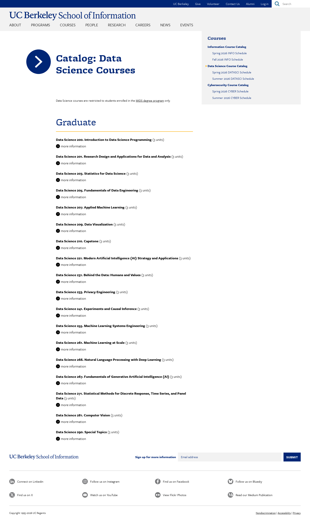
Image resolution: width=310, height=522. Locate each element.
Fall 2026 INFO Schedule (227, 59)
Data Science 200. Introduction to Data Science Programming (104, 139)
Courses (68, 24)
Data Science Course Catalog (227, 66)
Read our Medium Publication (254, 495)
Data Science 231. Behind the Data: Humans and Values (98, 274)
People (91, 24)
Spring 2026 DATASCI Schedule (231, 72)
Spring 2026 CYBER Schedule (230, 91)
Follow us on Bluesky (249, 481)
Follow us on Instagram (104, 481)
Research (117, 24)
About (15, 24)
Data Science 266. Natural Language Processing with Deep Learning (108, 359)
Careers (142, 24)
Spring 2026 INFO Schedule (229, 53)
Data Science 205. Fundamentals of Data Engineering (97, 190)
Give (198, 4)
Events (186, 24)
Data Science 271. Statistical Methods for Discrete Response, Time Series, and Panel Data (121, 396)
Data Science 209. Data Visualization (84, 224)
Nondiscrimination (266, 513)
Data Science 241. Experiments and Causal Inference (96, 308)
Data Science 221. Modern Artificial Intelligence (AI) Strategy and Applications (117, 258)
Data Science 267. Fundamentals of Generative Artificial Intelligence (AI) (112, 376)
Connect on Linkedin (30, 481)
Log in (264, 4)
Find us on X (25, 495)
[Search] (291, 4)
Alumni (250, 4)
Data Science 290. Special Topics (81, 431)
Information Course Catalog (227, 47)
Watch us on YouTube (104, 495)
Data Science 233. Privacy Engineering (85, 291)
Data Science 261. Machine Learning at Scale (90, 342)
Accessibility (284, 513)
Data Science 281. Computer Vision (83, 415)
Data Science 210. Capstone (77, 241)
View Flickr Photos (174, 495)
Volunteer (213, 4)
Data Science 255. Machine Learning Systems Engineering (100, 325)
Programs (40, 24)
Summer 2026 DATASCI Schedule (233, 78)
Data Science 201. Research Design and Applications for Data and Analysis (113, 156)
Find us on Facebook (176, 481)
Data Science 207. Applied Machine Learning (90, 207)
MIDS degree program (150, 100)
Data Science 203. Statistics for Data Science (91, 173)
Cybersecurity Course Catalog (228, 85)
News (165, 24)
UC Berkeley (181, 4)
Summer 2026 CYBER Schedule (231, 98)
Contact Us (233, 4)
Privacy (297, 513)
